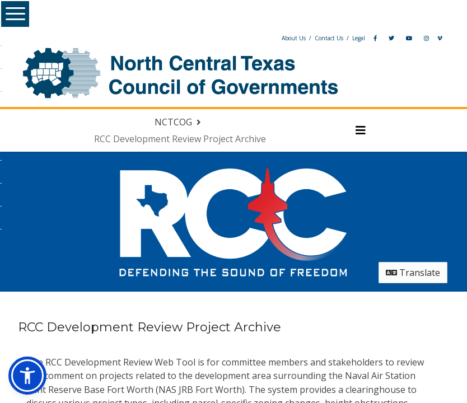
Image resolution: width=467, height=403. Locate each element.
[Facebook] (350, 38)
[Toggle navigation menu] (352, 130)
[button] (27, 375)
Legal (333, 38)
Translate (393, 272)
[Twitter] (366, 38)
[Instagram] (401, 38)
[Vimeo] (414, 38)
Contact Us (303, 38)
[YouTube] (383, 38)
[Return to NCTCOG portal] (187, 122)
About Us (268, 38)
